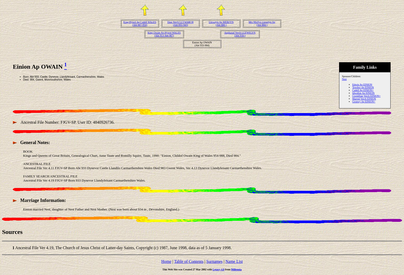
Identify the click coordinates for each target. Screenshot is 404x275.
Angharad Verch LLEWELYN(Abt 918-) (240, 34)
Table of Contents (189, 261)
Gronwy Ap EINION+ (363, 101)
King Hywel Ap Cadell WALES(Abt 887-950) (139, 23)
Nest (344, 79)
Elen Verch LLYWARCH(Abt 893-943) (180, 23)
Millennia (236, 269)
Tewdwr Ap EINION (363, 87)
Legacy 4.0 (218, 269)
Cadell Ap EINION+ (363, 90)
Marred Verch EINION (364, 98)
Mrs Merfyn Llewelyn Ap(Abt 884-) (262, 23)
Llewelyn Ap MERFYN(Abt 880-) (221, 23)
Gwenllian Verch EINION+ (366, 96)
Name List (234, 261)
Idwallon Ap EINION (363, 93)
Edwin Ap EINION (362, 84)
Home (166, 261)
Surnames (214, 261)
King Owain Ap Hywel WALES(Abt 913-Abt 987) (164, 34)
